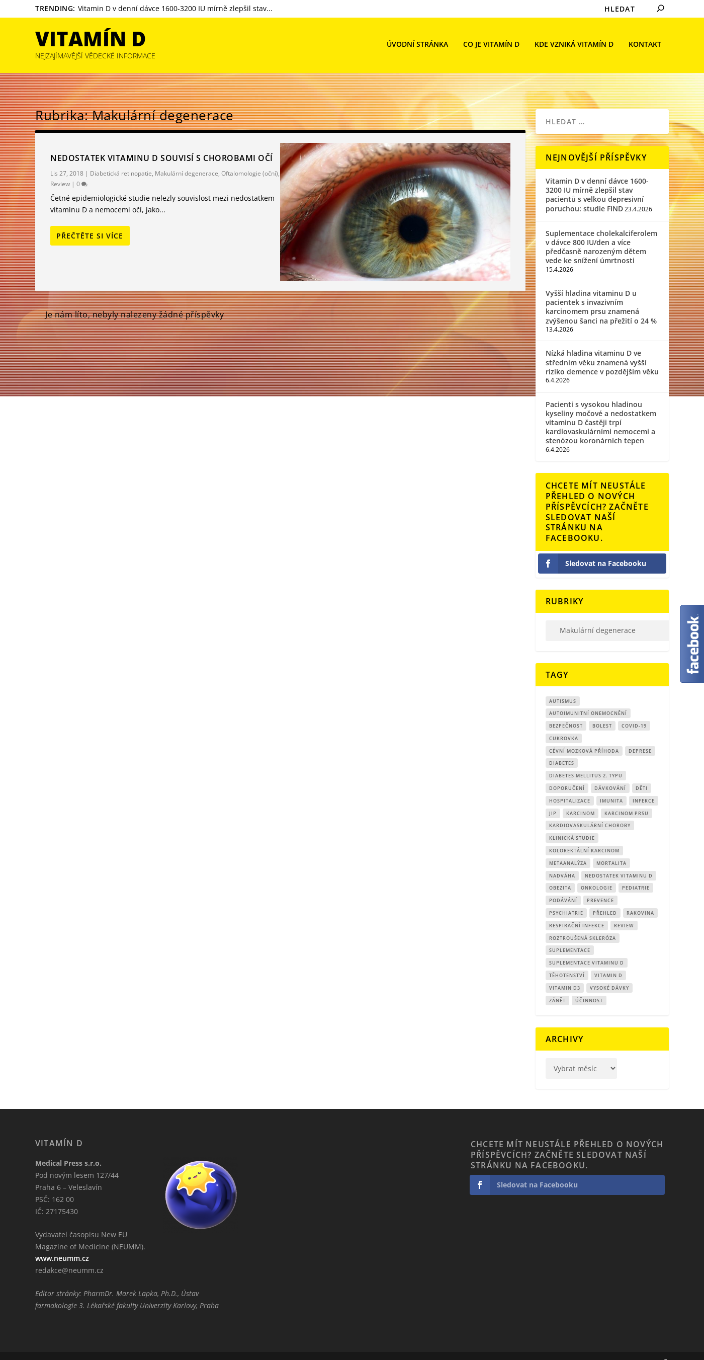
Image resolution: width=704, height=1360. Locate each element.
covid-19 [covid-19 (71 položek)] (634, 710)
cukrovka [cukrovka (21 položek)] (563, 723)
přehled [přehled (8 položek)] (605, 898)
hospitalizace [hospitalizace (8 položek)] (569, 785)
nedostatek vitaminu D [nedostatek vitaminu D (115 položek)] (619, 860)
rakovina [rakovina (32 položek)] (640, 898)
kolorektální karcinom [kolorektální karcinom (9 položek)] (584, 835)
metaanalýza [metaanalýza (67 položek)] (568, 848)
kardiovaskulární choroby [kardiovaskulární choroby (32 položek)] (590, 810)
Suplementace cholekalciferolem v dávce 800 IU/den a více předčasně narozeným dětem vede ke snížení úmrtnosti (601, 232)
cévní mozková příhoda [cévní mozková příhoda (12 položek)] (584, 736)
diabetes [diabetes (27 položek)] (561, 748)
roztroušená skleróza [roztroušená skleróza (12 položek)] (582, 923)
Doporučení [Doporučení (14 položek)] (567, 773)
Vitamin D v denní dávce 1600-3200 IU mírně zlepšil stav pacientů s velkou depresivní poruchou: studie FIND (597, 179)
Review (60, 169)
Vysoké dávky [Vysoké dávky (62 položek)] (609, 973)
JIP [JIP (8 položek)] (553, 798)
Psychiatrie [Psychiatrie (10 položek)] (566, 898)
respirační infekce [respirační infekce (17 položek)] (576, 910)
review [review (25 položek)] (624, 910)
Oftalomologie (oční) (249, 158)
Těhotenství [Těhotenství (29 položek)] (567, 960)
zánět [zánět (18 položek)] (557, 985)
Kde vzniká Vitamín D (574, 45)
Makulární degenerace (186, 158)
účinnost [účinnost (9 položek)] (589, 985)
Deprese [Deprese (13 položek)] (640, 736)
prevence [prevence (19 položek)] (600, 885)
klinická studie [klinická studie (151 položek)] (572, 823)
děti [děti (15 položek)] (642, 773)
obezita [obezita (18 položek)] (560, 872)
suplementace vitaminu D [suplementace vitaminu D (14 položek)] (586, 947)
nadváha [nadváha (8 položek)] (562, 860)
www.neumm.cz (62, 1243)
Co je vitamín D (491, 45)
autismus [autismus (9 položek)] (562, 685)
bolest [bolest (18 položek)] (602, 710)
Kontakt (645, 45)
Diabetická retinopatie (121, 158)
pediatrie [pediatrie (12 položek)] (636, 872)
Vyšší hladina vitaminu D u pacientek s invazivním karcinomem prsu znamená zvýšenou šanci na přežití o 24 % (601, 291)
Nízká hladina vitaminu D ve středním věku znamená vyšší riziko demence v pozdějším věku (602, 347)
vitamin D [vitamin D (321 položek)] (608, 960)
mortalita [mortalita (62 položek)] (611, 848)
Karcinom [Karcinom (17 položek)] (580, 798)
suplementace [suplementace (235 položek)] (569, 935)
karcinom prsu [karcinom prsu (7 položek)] (626, 798)
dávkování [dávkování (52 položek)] (610, 773)
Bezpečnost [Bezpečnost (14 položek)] (566, 710)
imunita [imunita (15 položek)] (611, 785)
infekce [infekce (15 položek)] (644, 785)
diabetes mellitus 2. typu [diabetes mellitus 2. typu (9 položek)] (586, 760)
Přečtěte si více (89, 220)
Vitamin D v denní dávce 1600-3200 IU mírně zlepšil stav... (175, 8)
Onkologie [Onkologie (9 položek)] (596, 872)
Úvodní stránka (417, 45)
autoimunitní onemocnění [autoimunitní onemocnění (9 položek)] (588, 698)
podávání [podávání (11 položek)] (563, 885)
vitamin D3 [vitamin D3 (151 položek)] (564, 973)
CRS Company (83, 1348)
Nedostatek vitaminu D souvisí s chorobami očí (161, 142)
